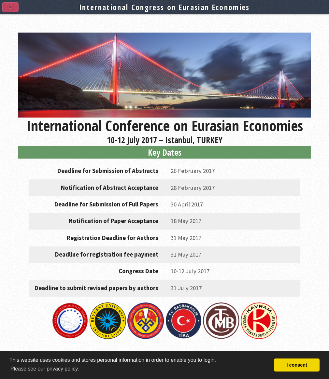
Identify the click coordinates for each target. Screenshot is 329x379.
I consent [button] (297, 365)
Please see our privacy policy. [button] (44, 369)
